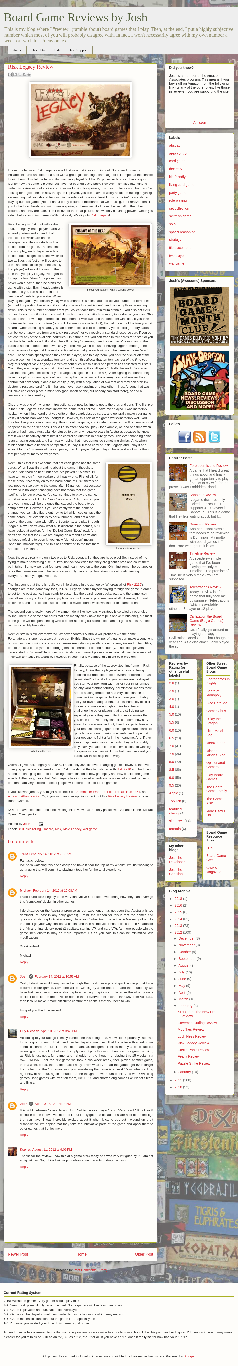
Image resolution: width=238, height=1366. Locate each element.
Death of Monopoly (213, 693)
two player (177, 256)
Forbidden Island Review (209, 466)
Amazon (199, 122)
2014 (179, 919)
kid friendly (177, 177)
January (185, 1072)
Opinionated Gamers (215, 765)
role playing (178, 200)
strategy (175, 240)
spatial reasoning (182, 232)
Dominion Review (203, 524)
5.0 (171, 714)
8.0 (21, 829)
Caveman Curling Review (197, 1023)
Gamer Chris (216, 711)
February (185, 1006)
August (184, 965)
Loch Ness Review (192, 1036)
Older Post (144, 1254)
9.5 (171, 785)
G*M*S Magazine (213, 870)
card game (177, 161)
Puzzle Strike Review (194, 1063)
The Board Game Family (216, 789)
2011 (179, 1080)
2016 (179, 905)
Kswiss (25, 1149)
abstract (175, 145)
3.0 (171, 699)
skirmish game (180, 216)
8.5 (171, 770)
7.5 (171, 754)
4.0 (171, 707)
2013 (179, 926)
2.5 (171, 691)
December (186, 938)
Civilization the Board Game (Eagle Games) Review (206, 620)
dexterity (175, 169)
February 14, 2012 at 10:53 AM (57, 976)
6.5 (171, 738)
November (186, 945)
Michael (26, 890)
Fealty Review (189, 1056)
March (183, 999)
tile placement (179, 248)
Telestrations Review (205, 587)
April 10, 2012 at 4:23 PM (53, 1104)
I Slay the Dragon (213, 721)
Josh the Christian (176, 872)
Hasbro (48, 829)
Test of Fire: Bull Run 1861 (121, 792)
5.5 (171, 722)
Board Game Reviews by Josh (76, 17)
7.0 (171, 746)
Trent (24, 854)
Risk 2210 (134, 584)
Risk (58, 829)
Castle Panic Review (193, 1050)
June (182, 979)
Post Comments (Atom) (90, 1270)
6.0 (171, 730)
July (182, 972)
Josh (23, 976)
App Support (79, 50)
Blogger (189, 1356)
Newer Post (18, 1254)
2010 (179, 1087)
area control (178, 153)
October (185, 952)
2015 (179, 912)
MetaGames (215, 743)
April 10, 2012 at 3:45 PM (59, 1031)
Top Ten (175, 801)
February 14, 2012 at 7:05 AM (50, 854)
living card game (181, 185)
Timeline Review (202, 553)
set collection (179, 208)
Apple (173, 793)
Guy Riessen (29, 1031)
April (182, 993)
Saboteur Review (203, 495)
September (187, 959)
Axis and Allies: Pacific (24, 796)
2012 (179, 932)
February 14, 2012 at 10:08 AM (55, 890)
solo (172, 224)
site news (176, 821)
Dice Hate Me (216, 703)
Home (17, 50)
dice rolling (33, 829)
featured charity (175, 811)
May (182, 986)
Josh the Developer (177, 860)
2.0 (171, 683)
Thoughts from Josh (45, 50)
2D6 (209, 848)
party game (177, 193)
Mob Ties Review (191, 1029)
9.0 (171, 778)
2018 (179, 899)
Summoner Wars (88, 792)
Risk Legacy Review (122, 796)
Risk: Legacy (99, 215)
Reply (24, 876)
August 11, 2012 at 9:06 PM (52, 1149)
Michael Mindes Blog (215, 753)
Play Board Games (214, 777)
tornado (175, 829)
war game (90, 829)
